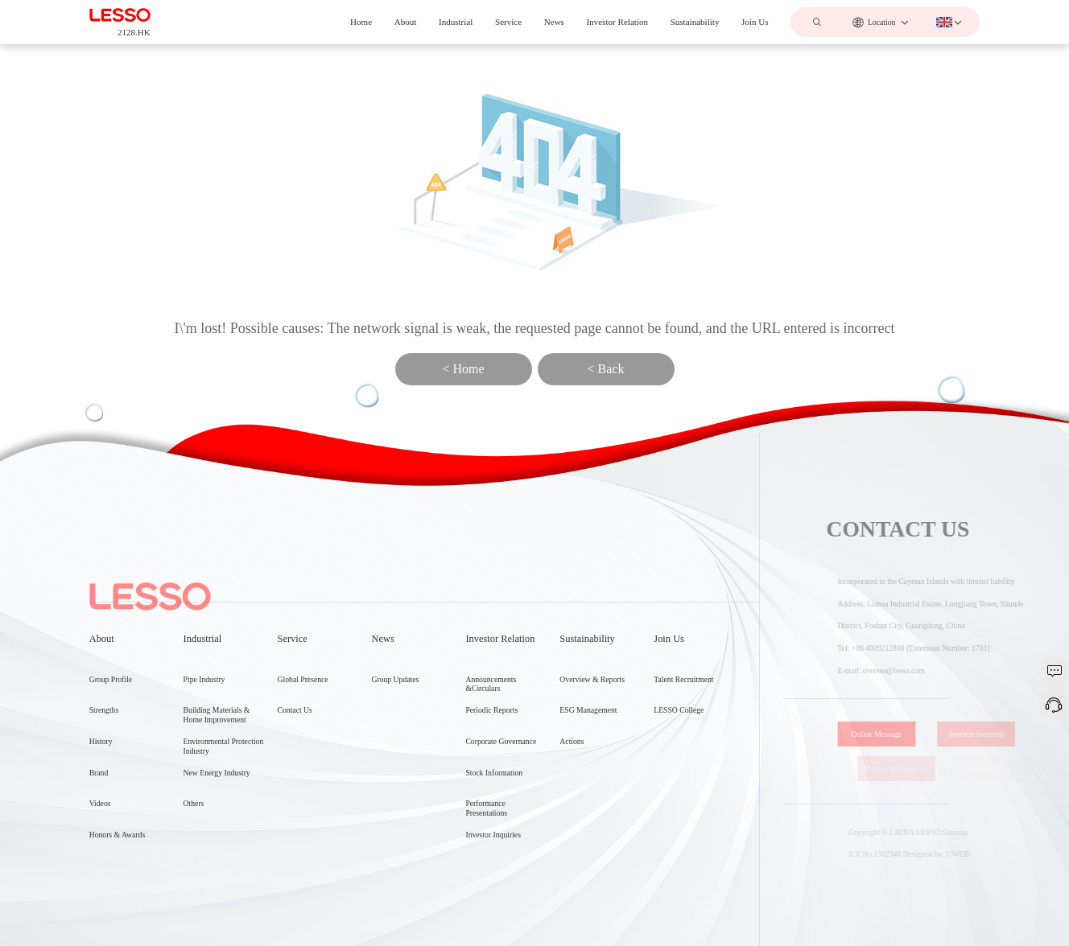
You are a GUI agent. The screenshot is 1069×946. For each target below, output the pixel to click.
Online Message (894, 734)
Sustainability (695, 22)
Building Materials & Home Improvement (217, 793)
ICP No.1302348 (887, 853)
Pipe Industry (204, 757)
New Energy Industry (217, 850)
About (405, 22)
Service (508, 22)
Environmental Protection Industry (224, 824)
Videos (100, 875)
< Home (463, 369)
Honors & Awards (117, 907)
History (101, 813)
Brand (99, 845)
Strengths (104, 782)
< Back (606, 369)
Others (194, 882)
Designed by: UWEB (948, 853)
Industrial (456, 22)
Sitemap (967, 832)
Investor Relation (617, 22)
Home (361, 22)
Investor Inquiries (989, 734)
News (554, 22)
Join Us (754, 22)
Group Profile (110, 751)
